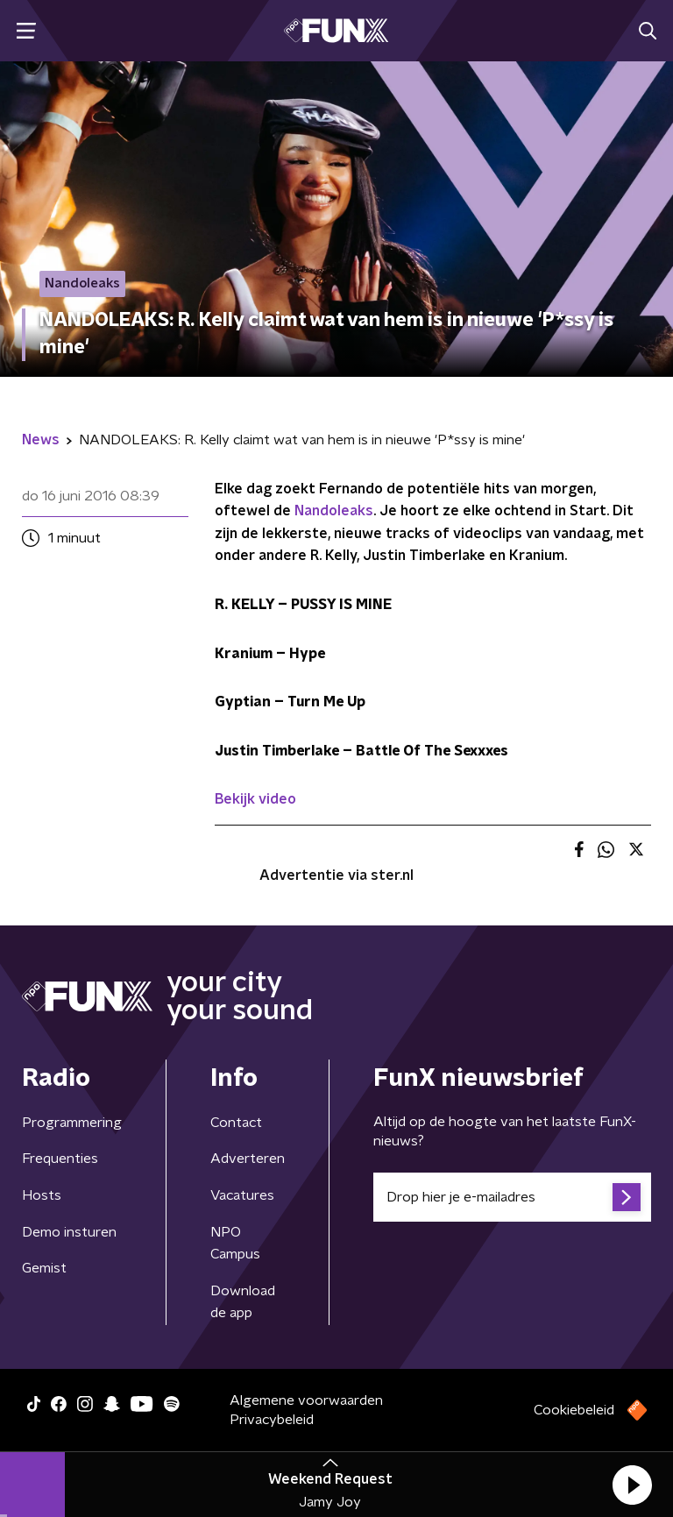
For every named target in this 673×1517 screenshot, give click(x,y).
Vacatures (242, 1195)
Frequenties (60, 1159)
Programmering (72, 1123)
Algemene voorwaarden (306, 1400)
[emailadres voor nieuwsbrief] (512, 1197)
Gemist (44, 1268)
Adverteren (247, 1159)
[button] (632, 1485)
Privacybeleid (272, 1420)
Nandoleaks (333, 511)
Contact (236, 1123)
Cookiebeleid (574, 1410)
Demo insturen (69, 1232)
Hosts (41, 1195)
